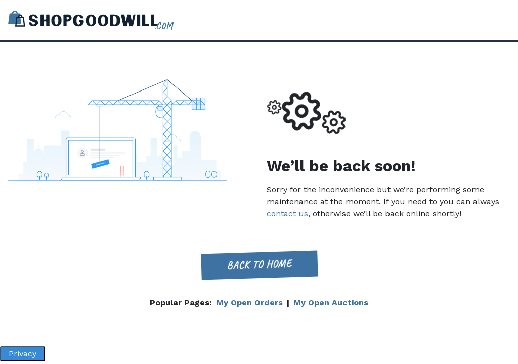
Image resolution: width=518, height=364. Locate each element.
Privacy (22, 353)
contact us (287, 213)
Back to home (259, 264)
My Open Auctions (330, 302)
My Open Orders (249, 302)
